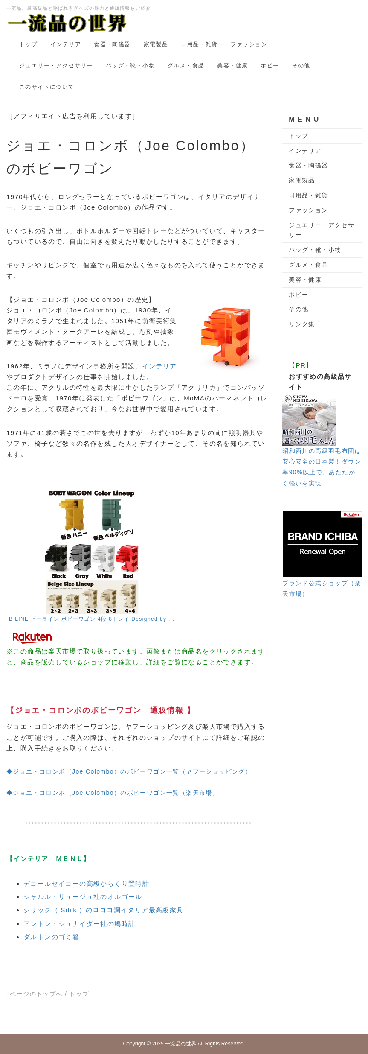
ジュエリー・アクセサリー (56, 65)
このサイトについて (47, 87)
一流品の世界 (180, 1044)
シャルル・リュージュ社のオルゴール (82, 896)
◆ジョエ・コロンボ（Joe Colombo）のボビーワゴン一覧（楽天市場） (112, 792)
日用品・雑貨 (199, 44)
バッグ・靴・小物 (130, 65)
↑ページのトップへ (34, 993)
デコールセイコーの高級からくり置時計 (86, 883)
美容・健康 (232, 65)
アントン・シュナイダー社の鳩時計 (79, 923)
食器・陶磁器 (112, 44)
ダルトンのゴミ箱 (51, 936)
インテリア (65, 44)
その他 (301, 65)
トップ (28, 44)
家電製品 (156, 44)
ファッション (249, 44)
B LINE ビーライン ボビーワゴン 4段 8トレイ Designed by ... (91, 619)
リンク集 (302, 324)
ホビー (270, 65)
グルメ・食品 (186, 65)
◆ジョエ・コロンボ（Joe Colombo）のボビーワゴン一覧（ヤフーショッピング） (129, 771)
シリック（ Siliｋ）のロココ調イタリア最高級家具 (103, 910)
